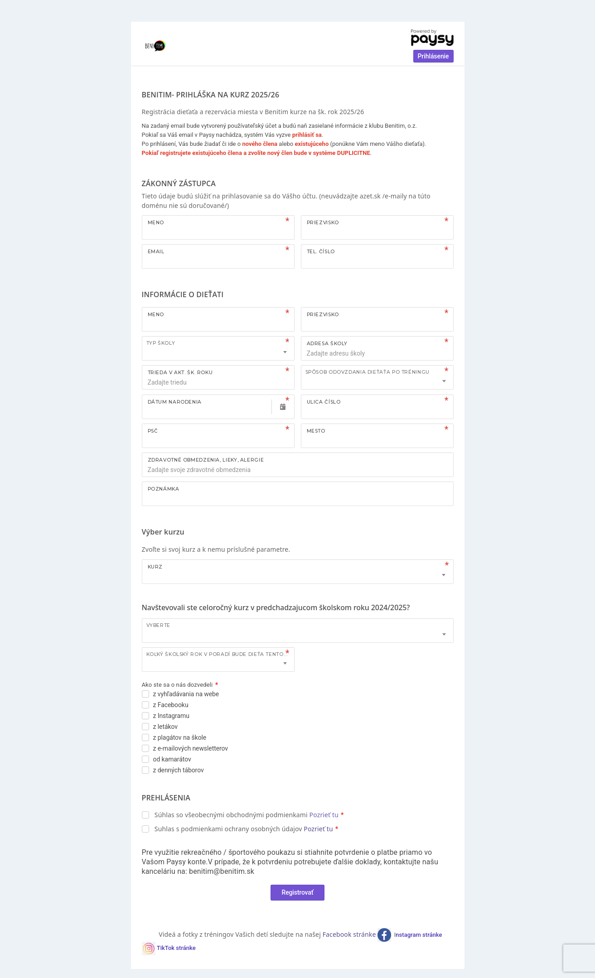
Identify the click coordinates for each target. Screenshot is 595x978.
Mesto (316, 431)
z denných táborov (178, 770)
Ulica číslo (324, 402)
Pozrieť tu (324, 814)
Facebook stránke (350, 934)
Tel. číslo (321, 252)
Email (156, 252)
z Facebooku (171, 704)
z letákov (165, 726)
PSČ (153, 431)
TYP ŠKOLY (160, 343)
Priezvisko (323, 223)
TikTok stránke (176, 948)
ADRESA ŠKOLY (327, 344)
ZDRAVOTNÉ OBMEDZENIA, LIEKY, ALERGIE (206, 460)
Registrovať (298, 892)
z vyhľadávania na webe (186, 694)
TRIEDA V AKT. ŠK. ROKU (180, 373)
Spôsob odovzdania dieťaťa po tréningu (367, 372)
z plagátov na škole (180, 737)
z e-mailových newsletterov (190, 748)
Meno (156, 223)
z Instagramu (171, 715)
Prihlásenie (433, 56)
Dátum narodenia (175, 402)
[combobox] (218, 348)
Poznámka (163, 489)
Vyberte (158, 625)
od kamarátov (172, 759)
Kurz (155, 567)
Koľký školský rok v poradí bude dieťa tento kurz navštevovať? (220, 654)
